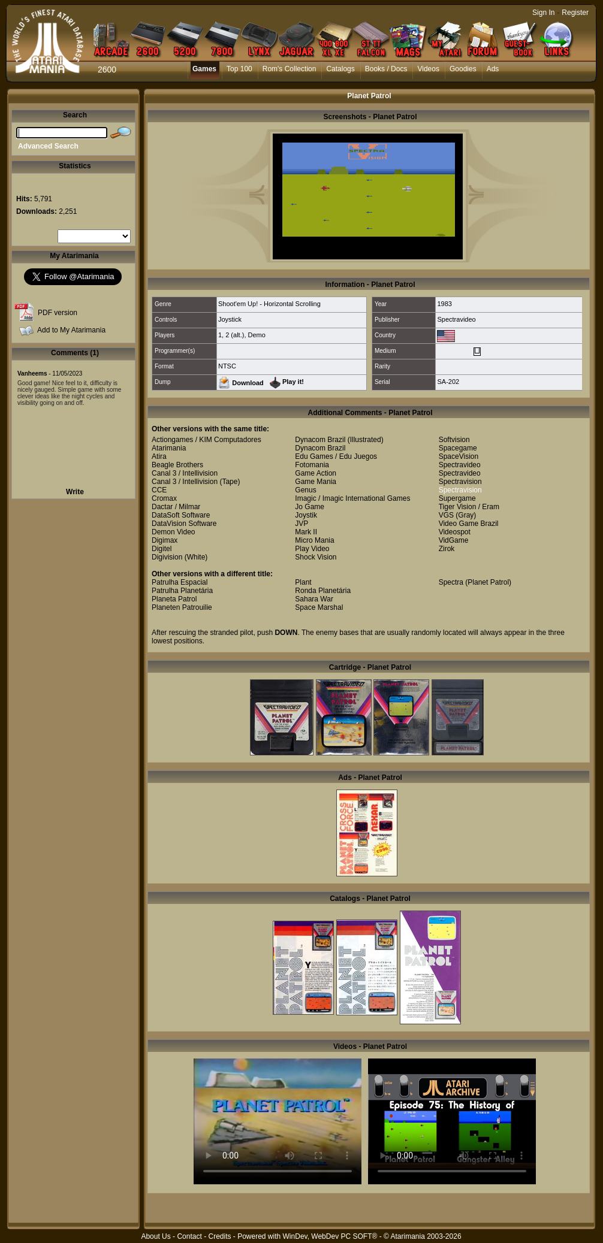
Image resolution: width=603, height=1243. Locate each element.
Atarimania (169, 448)
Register (575, 12)
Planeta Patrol (174, 599)
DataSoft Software (181, 515)
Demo (257, 334)
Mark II (306, 532)
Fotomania (312, 465)
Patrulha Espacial (179, 582)
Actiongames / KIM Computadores (206, 439)
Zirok (447, 549)
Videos (428, 69)
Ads (493, 69)
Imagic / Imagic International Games (352, 498)
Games (204, 69)
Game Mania (315, 481)
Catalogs (340, 69)
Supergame (457, 498)
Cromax (164, 498)
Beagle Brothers (177, 465)
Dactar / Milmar (176, 507)
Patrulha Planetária (182, 590)
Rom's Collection (289, 69)
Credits (219, 1236)
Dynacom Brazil (320, 439)
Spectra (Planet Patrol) (475, 582)
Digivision (167, 557)
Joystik (306, 515)
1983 (444, 303)
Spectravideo (456, 319)
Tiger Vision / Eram (469, 507)
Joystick (230, 319)
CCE (159, 490)
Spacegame (458, 448)
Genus (305, 490)
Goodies (463, 69)
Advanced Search (48, 146)
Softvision (454, 439)
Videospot (455, 532)
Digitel (161, 549)
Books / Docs (386, 69)
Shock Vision (315, 557)
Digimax (164, 540)
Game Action (315, 473)
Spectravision (460, 481)
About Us (155, 1236)
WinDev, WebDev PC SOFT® (330, 1236)
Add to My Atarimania (71, 330)
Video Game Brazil (469, 523)
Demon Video (173, 532)
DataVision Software (184, 523)
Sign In (543, 12)
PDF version (57, 313)
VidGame (454, 540)
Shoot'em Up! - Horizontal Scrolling (269, 303)
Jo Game (309, 507)
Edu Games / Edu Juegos (336, 456)
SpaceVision (459, 456)
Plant (303, 582)
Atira (159, 456)
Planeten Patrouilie (182, 607)
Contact (189, 1236)
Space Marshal (319, 607)
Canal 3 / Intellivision (185, 473)
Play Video (312, 549)
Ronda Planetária (323, 590)
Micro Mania (314, 540)
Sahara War (314, 599)
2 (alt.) (234, 334)
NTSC (227, 366)
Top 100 (239, 69)
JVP (301, 523)
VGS (446, 515)
